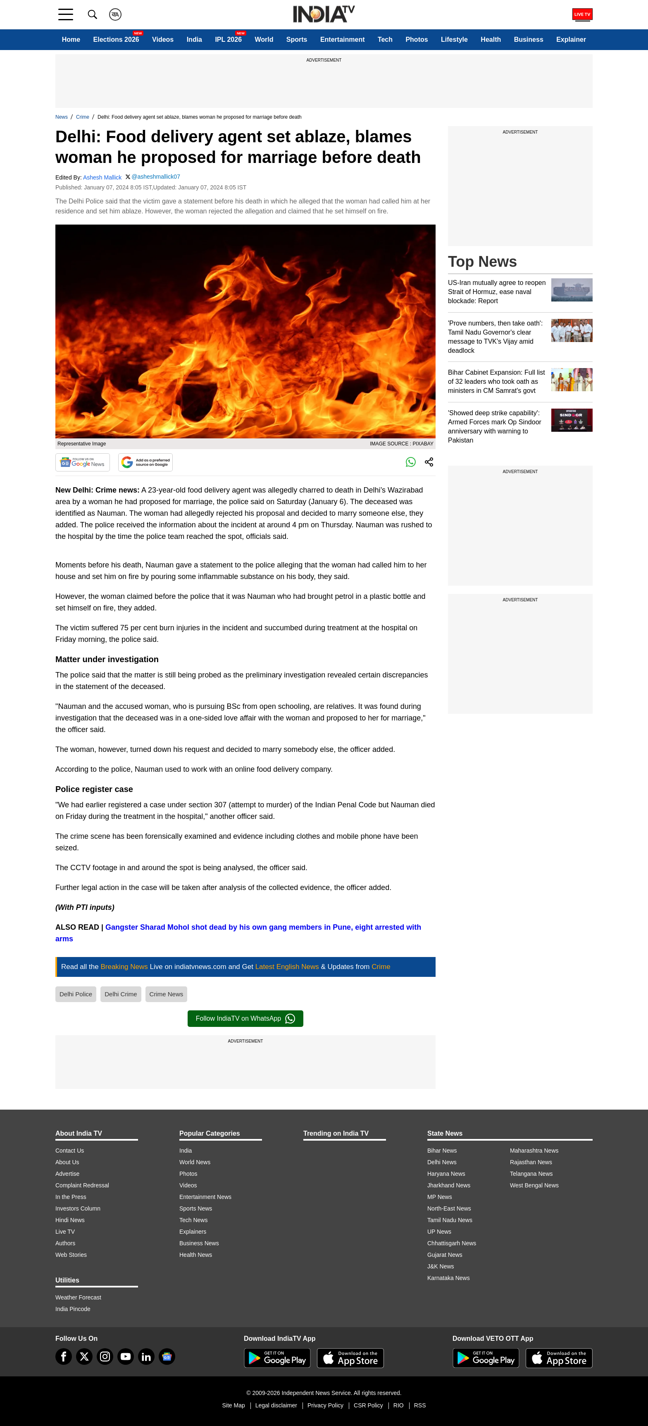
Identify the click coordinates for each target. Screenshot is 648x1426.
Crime (82, 117)
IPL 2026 (228, 39)
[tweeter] (84, 1356)
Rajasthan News (531, 1162)
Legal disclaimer (276, 1405)
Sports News (195, 1208)
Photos (416, 39)
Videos (163, 39)
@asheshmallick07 (155, 176)
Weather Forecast (78, 1297)
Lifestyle (454, 39)
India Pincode (73, 1309)
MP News (439, 1197)
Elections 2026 (116, 39)
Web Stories (71, 1254)
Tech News (193, 1220)
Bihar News (442, 1150)
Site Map (233, 1405)
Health (491, 39)
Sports (296, 39)
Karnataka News (448, 1278)
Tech (385, 39)
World (264, 39)
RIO (398, 1405)
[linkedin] (146, 1356)
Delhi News (442, 1162)
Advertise (67, 1173)
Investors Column (77, 1208)
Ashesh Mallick (102, 177)
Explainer (571, 39)
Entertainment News (205, 1197)
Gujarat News (444, 1254)
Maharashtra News (534, 1150)
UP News (439, 1231)
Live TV (65, 1231)
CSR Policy (368, 1405)
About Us (67, 1162)
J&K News (440, 1266)
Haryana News (446, 1173)
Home (71, 39)
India (194, 39)
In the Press (70, 1197)
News (61, 117)
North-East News (449, 1208)
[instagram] (105, 1356)
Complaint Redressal (82, 1185)
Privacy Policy (325, 1405)
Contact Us (69, 1150)
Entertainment (342, 39)
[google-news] (167, 1356)
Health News (195, 1254)
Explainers (192, 1231)
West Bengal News (534, 1185)
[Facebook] (63, 1356)
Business (528, 39)
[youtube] (125, 1356)
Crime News (166, 994)
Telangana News (531, 1173)
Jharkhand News (448, 1185)
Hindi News (70, 1220)
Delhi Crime (121, 994)
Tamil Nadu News (449, 1220)
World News (194, 1162)
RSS (420, 1405)
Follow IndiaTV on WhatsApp (245, 1019)
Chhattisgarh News (451, 1243)
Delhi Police (76, 994)
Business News (199, 1243)
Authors (65, 1243)
